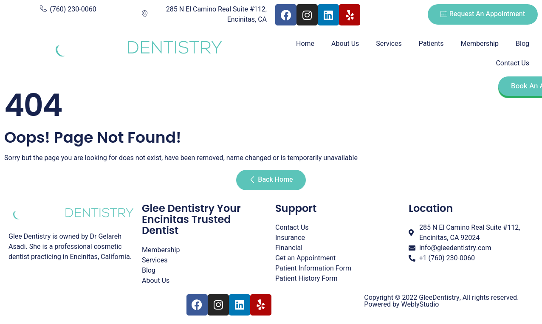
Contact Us (512, 63)
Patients (431, 44)
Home (305, 44)
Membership (480, 44)
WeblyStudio (420, 304)
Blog (522, 44)
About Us (345, 44)
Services (388, 44)
